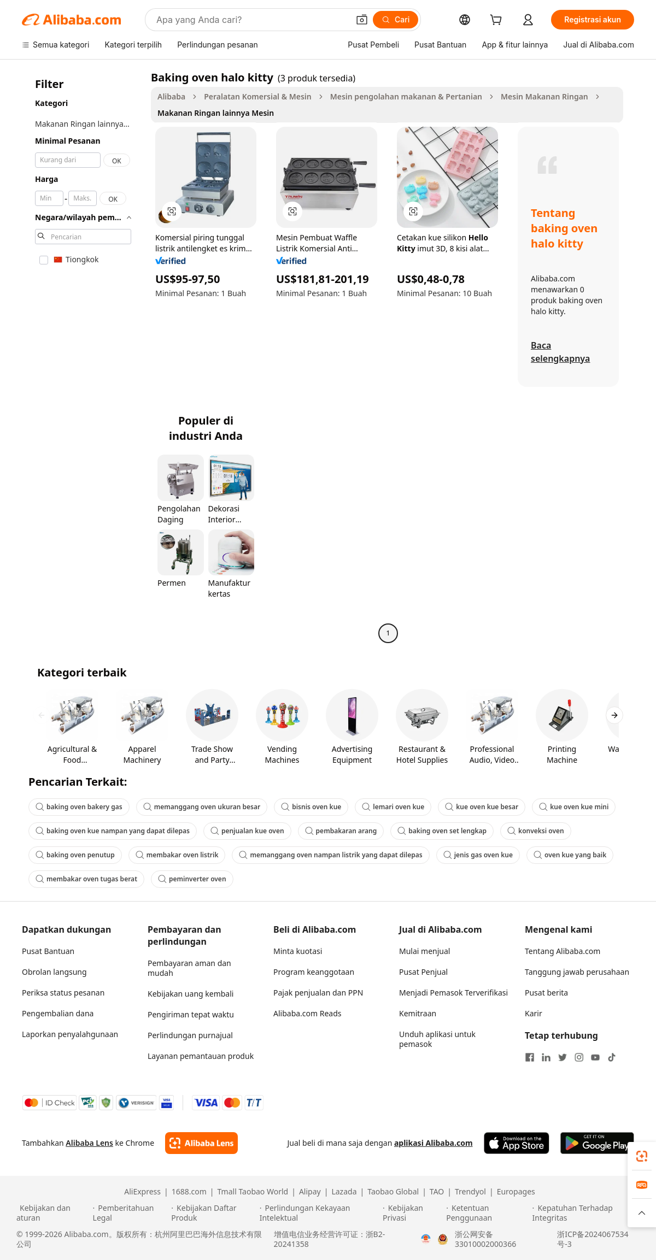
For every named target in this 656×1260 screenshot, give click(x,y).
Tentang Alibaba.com (562, 951)
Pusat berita (546, 992)
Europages (516, 1192)
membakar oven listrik (177, 854)
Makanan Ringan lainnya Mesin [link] (215, 113)
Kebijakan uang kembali (190, 993)
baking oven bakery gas (79, 806)
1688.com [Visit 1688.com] (189, 1192)
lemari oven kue (393, 806)
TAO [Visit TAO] (437, 1192)
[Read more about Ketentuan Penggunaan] (487, 1213)
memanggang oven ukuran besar (201, 806)
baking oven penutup (75, 854)
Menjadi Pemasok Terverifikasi (453, 992)
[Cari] (395, 19)
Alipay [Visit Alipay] (310, 1192)
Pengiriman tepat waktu (191, 1014)
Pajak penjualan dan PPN (318, 992)
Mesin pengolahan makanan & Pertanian (406, 96)
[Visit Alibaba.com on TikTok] (612, 1057)
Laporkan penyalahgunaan (70, 1034)
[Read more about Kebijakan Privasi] (413, 1213)
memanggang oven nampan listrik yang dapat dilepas (330, 854)
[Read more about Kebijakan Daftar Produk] (213, 1213)
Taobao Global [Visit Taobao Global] (393, 1192)
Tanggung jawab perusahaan (577, 972)
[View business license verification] (426, 1239)
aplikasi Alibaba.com (433, 1143)
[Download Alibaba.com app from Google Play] (597, 1143)
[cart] (498, 21)
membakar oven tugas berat (86, 879)
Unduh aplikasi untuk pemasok (437, 1039)
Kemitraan (417, 1013)
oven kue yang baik (570, 854)
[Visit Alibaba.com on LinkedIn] (546, 1057)
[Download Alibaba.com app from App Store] (516, 1143)
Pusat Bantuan (48, 951)
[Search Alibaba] (251, 20)
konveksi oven (535, 830)
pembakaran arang (341, 830)
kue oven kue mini (573, 806)
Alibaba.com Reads (307, 1013)
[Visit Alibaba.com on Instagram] (579, 1057)
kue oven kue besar (481, 806)
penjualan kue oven (247, 830)
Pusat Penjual (423, 972)
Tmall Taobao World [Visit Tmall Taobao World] (253, 1192)
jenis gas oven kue (478, 854)
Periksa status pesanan (63, 992)
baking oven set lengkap (442, 830)
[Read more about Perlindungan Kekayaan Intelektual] (319, 1213)
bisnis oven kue (311, 806)
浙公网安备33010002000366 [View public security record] (485, 1239)
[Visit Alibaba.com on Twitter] (562, 1057)
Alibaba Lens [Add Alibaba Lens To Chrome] (89, 1143)
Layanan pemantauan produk (201, 1056)
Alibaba (171, 96)
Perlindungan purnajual (190, 1035)
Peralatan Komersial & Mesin (257, 96)
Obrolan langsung (54, 972)
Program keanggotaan (313, 972)
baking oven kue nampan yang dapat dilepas (113, 830)
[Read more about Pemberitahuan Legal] (130, 1213)
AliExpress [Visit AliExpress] (142, 1192)
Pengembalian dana (57, 1013)
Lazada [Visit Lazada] (343, 1192)
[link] (642, 1156)
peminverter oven (192, 879)
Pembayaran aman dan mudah (189, 968)
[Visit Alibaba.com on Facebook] (530, 1057)
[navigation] (83, 356)
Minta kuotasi (297, 951)
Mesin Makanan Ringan (544, 96)
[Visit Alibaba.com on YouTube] (595, 1057)
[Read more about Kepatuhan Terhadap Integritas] (586, 1213)
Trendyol (470, 1192)
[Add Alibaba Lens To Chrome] (201, 1143)
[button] (361, 19)
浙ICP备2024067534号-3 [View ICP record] (592, 1239)
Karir (533, 1013)
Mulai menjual (424, 951)
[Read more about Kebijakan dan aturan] (53, 1213)
